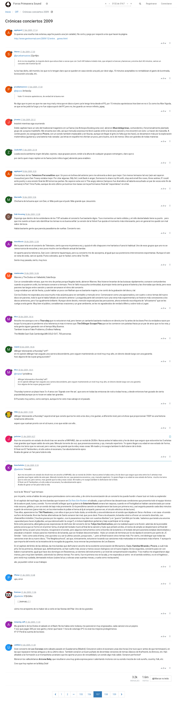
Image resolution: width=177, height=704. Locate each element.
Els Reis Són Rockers (78, 500)
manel (16, 347)
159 (114, 694)
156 (89, 694)
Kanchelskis (19, 465)
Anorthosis (19, 242)
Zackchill (18, 150)
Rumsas (17, 592)
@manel (18, 374)
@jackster (18, 469)
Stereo (17, 52)
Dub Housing (19, 214)
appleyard (18, 30)
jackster (17, 436)
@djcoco (18, 91)
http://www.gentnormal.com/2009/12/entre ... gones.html (40, 38)
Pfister (17, 575)
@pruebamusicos (22, 55)
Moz (16, 317)
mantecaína (19, 273)
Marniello (18, 197)
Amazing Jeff (19, 622)
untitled (17, 645)
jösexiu (17, 120)
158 (106, 694)
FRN (16, 412)
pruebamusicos (20, 87)
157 (97, 694)
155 (81, 694)
